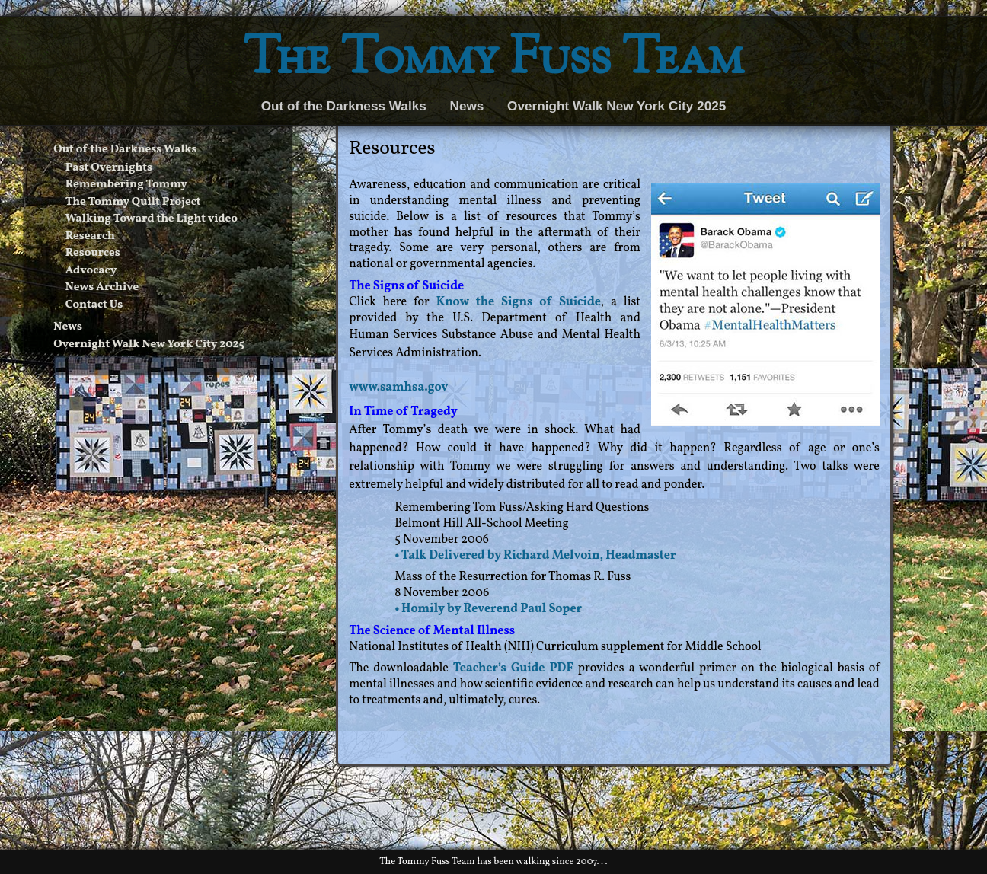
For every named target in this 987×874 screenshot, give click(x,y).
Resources (92, 253)
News (467, 105)
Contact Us (94, 305)
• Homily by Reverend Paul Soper (488, 609)
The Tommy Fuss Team (493, 60)
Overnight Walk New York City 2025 (616, 105)
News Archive (102, 287)
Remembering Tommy (126, 185)
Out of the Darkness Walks (343, 105)
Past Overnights (108, 168)
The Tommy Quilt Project (133, 202)
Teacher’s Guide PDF (513, 668)
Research (90, 236)
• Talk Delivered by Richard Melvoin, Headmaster (535, 555)
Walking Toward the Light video (151, 219)
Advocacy (91, 271)
